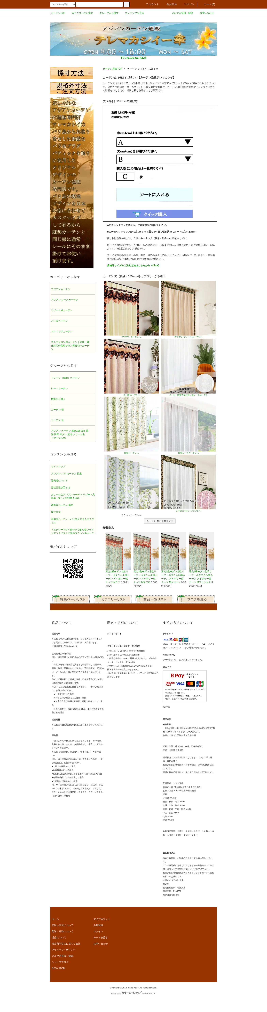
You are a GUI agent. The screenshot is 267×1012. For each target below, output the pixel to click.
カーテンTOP (58, 13)
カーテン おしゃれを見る (159, 521)
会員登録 (169, 4)
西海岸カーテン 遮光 (62, 505)
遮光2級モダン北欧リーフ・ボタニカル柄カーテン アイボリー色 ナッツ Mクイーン (173, 558)
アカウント (150, 4)
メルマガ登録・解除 (180, 13)
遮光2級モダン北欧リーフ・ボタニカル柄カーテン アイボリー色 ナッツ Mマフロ (146, 558)
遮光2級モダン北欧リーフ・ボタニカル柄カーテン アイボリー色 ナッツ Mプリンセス (201, 558)
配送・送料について (62, 931)
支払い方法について (62, 925)
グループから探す (107, 13)
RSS (54, 968)
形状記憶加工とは (60, 487)
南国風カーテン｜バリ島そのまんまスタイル (72, 521)
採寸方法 (56, 512)
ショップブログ (60, 962)
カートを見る (100, 937)
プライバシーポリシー (64, 949)
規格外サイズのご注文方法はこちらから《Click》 (133, 265)
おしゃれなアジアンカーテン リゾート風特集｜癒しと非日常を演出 (73, 496)
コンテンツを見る (132, 13)
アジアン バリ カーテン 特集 (66, 473)
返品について (59, 937)
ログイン (187, 4)
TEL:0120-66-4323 (133, 58)
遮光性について (59, 480)
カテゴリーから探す (80, 13)
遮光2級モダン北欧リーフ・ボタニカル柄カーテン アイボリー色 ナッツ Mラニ (118, 558)
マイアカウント (101, 919)
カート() (207, 4)
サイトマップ (58, 466)
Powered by (133, 993)
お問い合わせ (204, 13)
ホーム (55, 919)
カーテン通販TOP (112, 68)
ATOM (62, 968)
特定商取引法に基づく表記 (66, 943)
